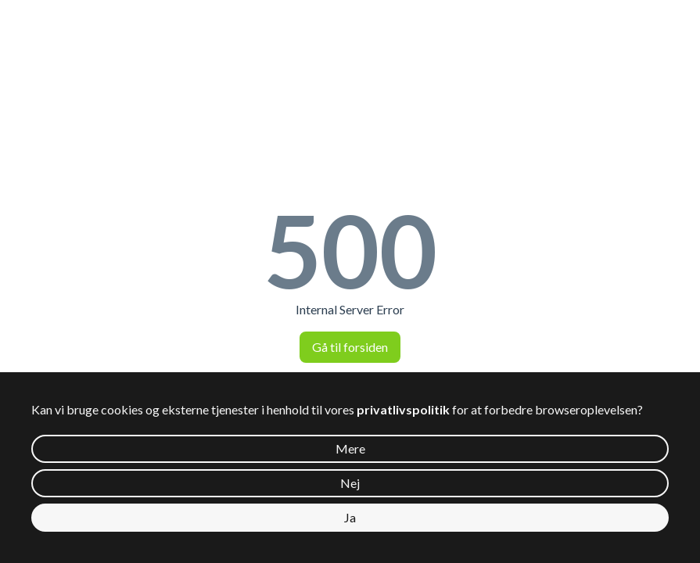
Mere (350, 448)
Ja (350, 517)
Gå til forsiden (350, 346)
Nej (350, 482)
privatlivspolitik (403, 409)
